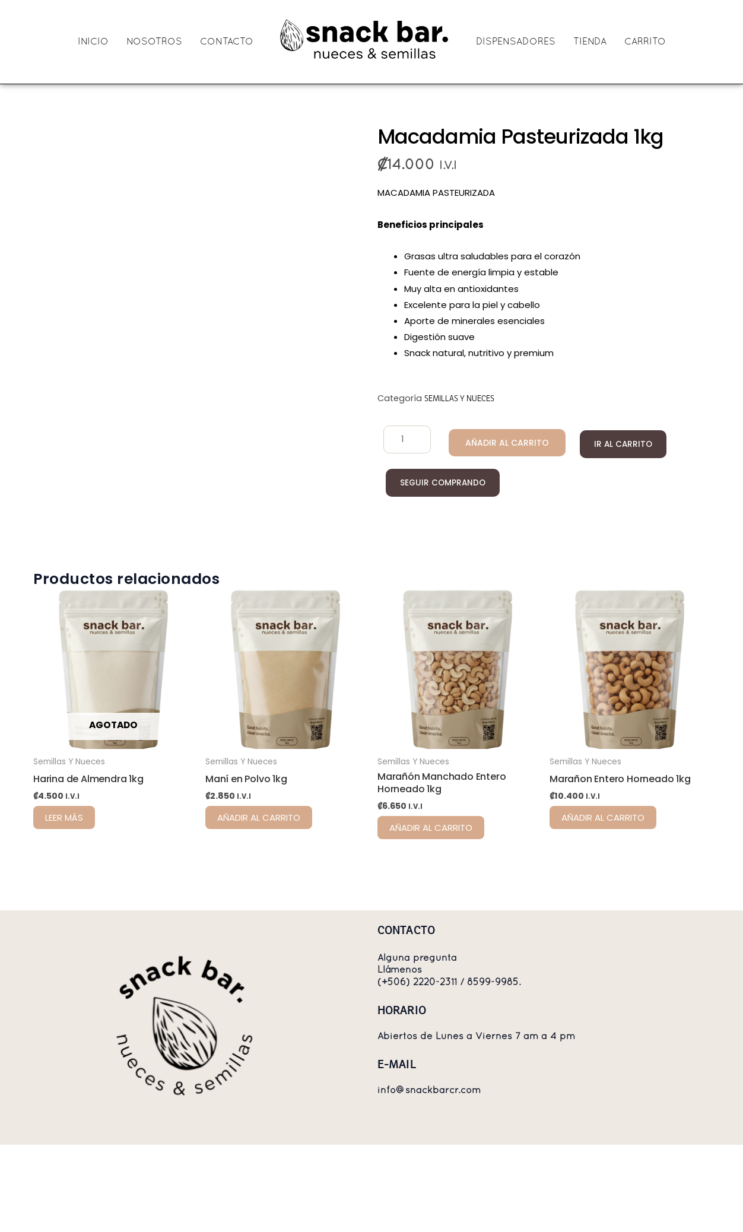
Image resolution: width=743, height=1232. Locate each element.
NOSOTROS (154, 42)
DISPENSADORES (515, 42)
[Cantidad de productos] (404, 440)
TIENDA (590, 42)
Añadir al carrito (499, 443)
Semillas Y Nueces (459, 398)
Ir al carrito (613, 444)
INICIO (93, 42)
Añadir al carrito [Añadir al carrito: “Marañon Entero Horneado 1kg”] (602, 881)
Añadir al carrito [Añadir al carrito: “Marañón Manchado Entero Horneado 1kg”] (430, 890)
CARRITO (645, 42)
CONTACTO (226, 42)
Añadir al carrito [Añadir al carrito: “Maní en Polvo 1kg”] (258, 881)
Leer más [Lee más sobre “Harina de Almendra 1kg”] (64, 881)
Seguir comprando (441, 483)
